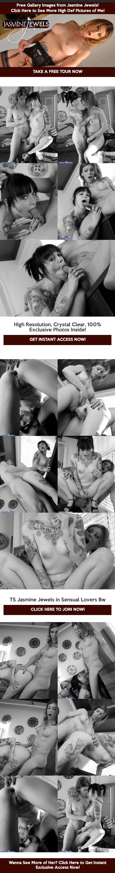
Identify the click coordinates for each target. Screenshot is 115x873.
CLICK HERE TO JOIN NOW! (58, 610)
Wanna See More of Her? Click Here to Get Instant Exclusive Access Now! (57, 865)
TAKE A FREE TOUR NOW (57, 72)
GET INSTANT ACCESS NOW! (57, 340)
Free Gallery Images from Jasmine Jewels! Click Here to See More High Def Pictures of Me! (57, 8)
